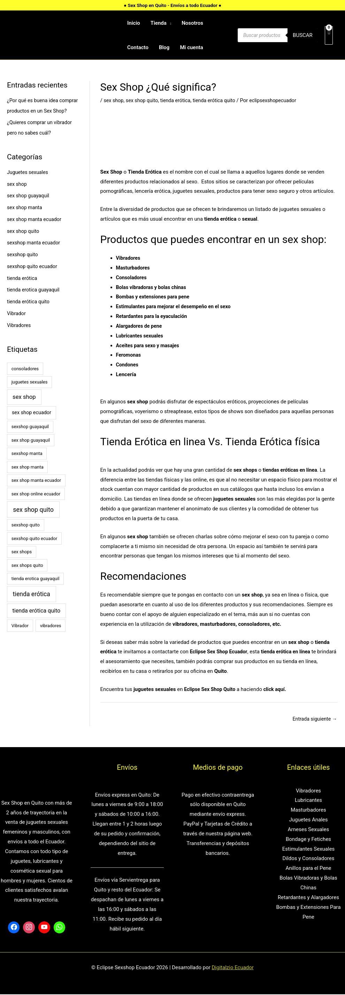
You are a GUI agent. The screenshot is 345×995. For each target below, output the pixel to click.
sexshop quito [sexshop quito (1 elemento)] (26, 535)
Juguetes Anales (308, 820)
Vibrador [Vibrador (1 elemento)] (20, 636)
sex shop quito (24, 241)
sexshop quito (23, 265)
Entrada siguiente (313, 719)
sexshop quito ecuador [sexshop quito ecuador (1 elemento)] (34, 549)
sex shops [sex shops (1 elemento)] (22, 562)
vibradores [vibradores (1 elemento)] (50, 636)
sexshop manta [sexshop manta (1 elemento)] (27, 463)
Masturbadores (134, 268)
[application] (169, 23)
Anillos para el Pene (308, 869)
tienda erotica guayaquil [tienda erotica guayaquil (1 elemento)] (36, 589)
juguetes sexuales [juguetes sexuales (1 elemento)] (30, 392)
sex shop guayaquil (29, 206)
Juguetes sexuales (28, 183)
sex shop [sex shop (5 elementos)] (24, 407)
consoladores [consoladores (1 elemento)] (25, 379)
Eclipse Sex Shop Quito (211, 689)
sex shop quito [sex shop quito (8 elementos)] (33, 520)
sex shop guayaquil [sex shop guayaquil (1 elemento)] (31, 450)
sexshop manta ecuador (35, 253)
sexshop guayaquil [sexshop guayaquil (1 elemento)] (30, 437)
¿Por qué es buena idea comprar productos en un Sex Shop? (41, 110)
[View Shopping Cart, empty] (329, 35)
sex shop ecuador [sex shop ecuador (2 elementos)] (31, 423)
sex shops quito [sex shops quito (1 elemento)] (27, 575)
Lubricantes (308, 801)
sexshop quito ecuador (33, 277)
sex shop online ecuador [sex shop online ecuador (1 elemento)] (36, 504)
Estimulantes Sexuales (308, 849)
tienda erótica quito (29, 312)
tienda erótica (23, 289)
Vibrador (17, 324)
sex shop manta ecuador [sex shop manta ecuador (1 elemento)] (36, 490)
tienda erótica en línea (290, 651)
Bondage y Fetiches (308, 840)
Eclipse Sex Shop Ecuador (220, 651)
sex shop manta (25, 218)
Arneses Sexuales (308, 830)
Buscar (303, 35)
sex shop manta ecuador (35, 230)
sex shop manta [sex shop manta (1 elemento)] (28, 477)
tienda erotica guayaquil (34, 300)
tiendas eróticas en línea (291, 470)
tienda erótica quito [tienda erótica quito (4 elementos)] (36, 621)
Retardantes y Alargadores (308, 898)
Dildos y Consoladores (309, 859)
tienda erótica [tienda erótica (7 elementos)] (31, 604)
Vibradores (19, 336)
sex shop (17, 194)
